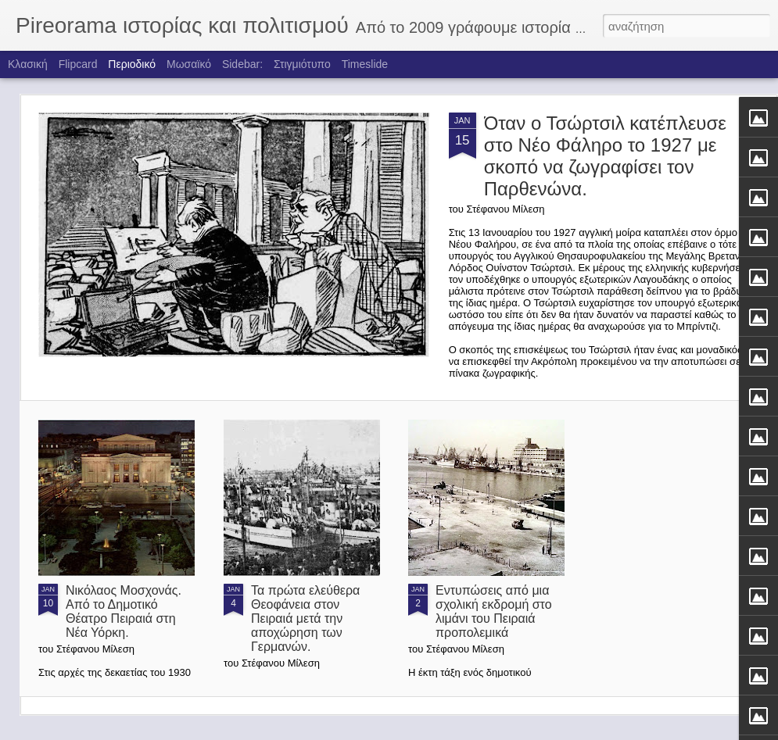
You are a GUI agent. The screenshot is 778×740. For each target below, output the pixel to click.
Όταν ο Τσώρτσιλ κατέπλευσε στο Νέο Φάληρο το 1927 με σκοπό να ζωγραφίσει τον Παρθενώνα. (605, 156)
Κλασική (28, 64)
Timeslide (365, 64)
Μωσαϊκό (189, 64)
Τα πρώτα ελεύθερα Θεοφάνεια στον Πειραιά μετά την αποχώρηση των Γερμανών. (305, 618)
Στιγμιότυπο (302, 64)
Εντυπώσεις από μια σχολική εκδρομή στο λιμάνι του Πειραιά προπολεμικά (494, 611)
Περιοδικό (132, 64)
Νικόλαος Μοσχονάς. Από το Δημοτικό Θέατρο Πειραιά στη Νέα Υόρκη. (123, 611)
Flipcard (78, 64)
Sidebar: (242, 64)
